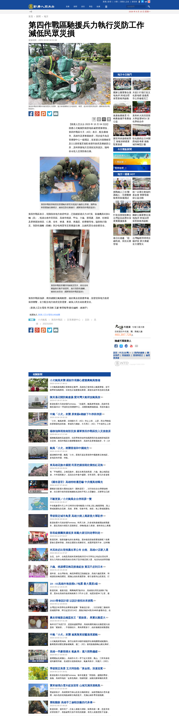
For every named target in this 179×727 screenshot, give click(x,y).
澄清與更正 (138, 366)
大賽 (116, 2)
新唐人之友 (124, 2)
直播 (67, 6)
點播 (98, 6)
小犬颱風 (42, 331)
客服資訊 (126, 366)
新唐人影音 (107, 2)
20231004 (48, 335)
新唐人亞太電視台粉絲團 (49, 326)
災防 (87, 331)
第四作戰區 (57, 331)
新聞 (75, 6)
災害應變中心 (73, 331)
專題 (90, 6)
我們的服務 (139, 364)
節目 (83, 6)
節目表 (134, 2)
